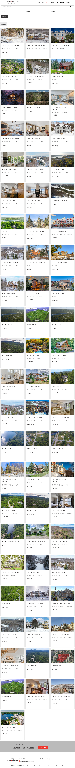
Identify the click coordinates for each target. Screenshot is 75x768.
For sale (39, 2)
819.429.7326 (22, 760)
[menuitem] (74, 2)
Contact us (69, 2)
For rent (44, 2)
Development (51, 2)
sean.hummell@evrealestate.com (26, 761)
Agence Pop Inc (61, 765)
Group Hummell (60, 2)
